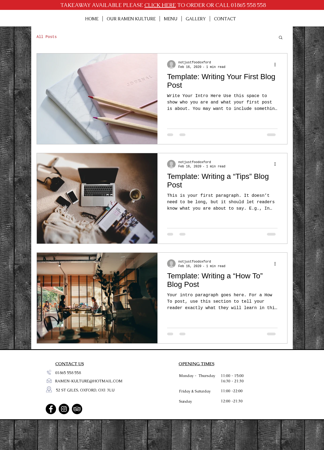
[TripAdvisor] (77, 409)
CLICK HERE (160, 5)
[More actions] (277, 64)
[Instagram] (64, 409)
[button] (280, 38)
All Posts (47, 37)
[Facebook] (51, 409)
